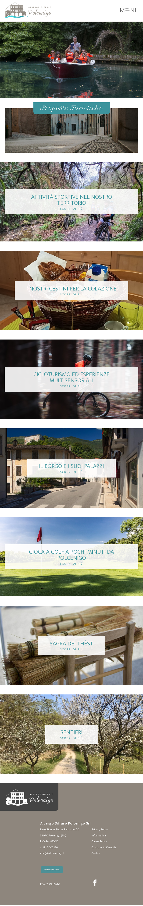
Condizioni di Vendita (104, 847)
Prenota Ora (53, 878)
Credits (96, 853)
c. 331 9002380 (49, 847)
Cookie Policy (99, 841)
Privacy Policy (100, 829)
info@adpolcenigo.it (52, 853)
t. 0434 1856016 (49, 841)
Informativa (99, 835)
